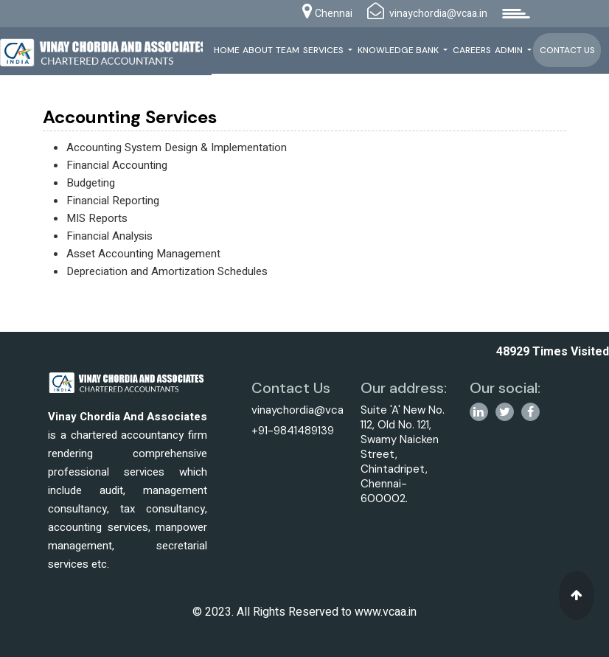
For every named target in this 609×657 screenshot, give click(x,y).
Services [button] (324, 50)
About (258, 50)
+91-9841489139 (292, 430)
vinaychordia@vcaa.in (305, 410)
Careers (472, 50)
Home (227, 50)
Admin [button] (510, 50)
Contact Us (567, 50)
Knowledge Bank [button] (399, 50)
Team (287, 50)
